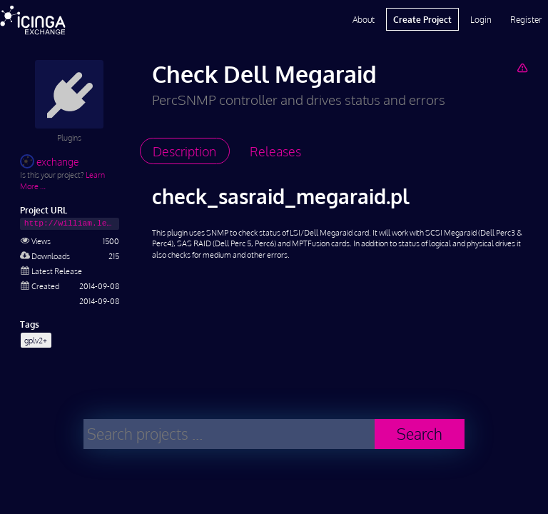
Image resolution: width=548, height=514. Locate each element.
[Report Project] (522, 67)
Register (526, 19)
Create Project (422, 19)
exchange (49, 162)
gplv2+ (35, 340)
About (363, 19)
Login (481, 19)
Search (419, 433)
